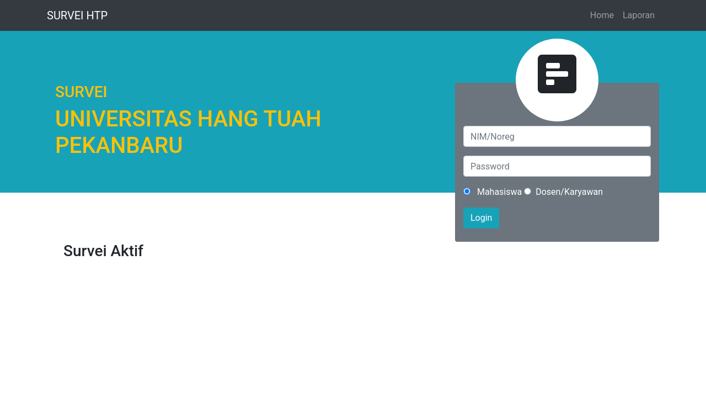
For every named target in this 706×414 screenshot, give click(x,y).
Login (481, 218)
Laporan (639, 15)
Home (602, 15)
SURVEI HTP (77, 15)
